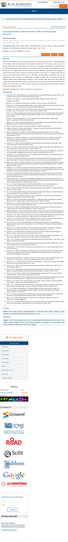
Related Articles (46, 54)
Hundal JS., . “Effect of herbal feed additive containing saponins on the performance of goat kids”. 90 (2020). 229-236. (34, 143)
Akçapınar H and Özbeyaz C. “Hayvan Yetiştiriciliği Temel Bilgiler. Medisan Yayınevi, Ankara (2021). (32, 98)
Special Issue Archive (7, 370)
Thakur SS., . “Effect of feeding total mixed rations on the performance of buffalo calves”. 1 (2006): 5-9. (34, 266)
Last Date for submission (9, 530)
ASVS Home (5, 346)
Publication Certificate (8, 523)
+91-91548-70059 (15, 337)
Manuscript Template (7, 378)
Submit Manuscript (58, 2)
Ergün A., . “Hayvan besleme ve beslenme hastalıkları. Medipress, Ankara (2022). (28, 126)
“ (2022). (13, 101)
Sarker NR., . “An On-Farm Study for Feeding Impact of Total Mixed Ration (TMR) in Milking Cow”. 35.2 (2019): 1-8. (35, 243)
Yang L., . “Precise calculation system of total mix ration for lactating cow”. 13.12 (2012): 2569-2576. (33, 298)
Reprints (61, 54)
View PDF (54, 54)
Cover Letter (5, 374)
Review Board (5, 354)
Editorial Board (5, 350)
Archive (3, 366)
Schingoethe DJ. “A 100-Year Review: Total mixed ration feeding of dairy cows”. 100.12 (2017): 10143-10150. (35, 247)
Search (63, 6)
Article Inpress (5, 362)
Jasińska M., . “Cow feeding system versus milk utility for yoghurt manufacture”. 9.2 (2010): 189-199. (35, 155)
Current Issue (5, 358)
